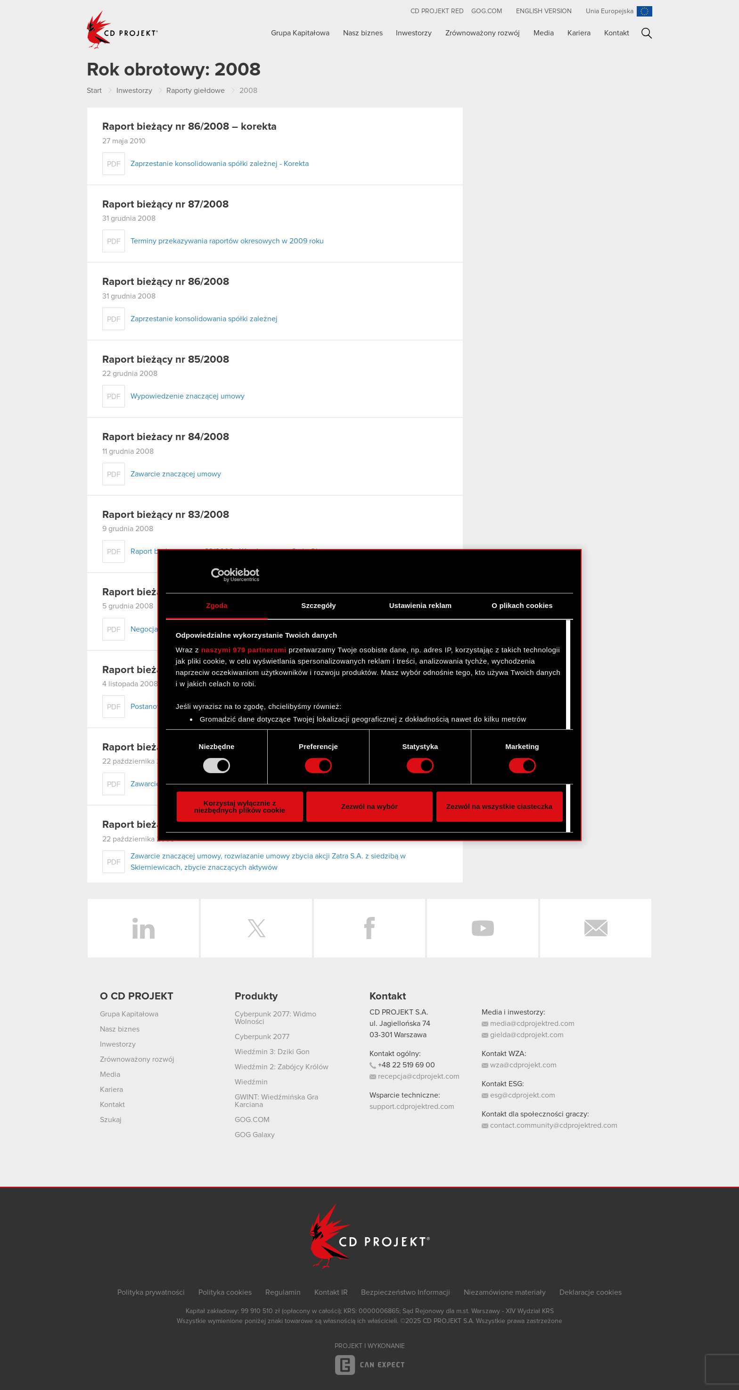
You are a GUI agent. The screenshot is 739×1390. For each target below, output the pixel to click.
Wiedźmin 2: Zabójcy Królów (281, 1067)
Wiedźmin (251, 1082)
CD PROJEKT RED (437, 11)
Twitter (256, 928)
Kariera (579, 33)
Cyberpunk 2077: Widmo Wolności (275, 1017)
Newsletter (595, 928)
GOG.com (486, 11)
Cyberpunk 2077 (262, 1036)
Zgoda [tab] (217, 605)
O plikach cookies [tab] (522, 605)
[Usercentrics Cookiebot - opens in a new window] (218, 575)
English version (544, 11)
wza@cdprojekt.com (519, 1065)
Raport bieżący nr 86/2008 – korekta (189, 127)
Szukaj (646, 33)
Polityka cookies (225, 1292)
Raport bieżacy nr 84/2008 (165, 437)
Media (544, 33)
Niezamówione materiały (505, 1292)
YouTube (482, 928)
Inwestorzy (414, 33)
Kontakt (616, 33)
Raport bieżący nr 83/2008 (165, 515)
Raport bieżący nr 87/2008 (165, 205)
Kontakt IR (331, 1292)
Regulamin (283, 1292)
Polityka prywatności (151, 1292)
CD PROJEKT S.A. (399, 1012)
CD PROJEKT (122, 29)
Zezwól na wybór (369, 806)
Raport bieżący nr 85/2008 (165, 360)
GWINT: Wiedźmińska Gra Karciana (276, 1100)
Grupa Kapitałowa (300, 33)
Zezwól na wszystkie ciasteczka (499, 806)
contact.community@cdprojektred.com (549, 1125)
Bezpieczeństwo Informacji (405, 1292)
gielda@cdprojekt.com (523, 1035)
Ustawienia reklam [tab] (420, 605)
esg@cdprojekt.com (518, 1095)
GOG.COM (252, 1120)
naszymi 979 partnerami (244, 650)
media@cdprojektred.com (528, 1023)
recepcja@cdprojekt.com (415, 1076)
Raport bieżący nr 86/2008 (165, 282)
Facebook (369, 928)
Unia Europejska (609, 11)
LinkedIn (143, 928)
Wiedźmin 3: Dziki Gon (272, 1052)
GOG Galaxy (255, 1135)
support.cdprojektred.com (412, 1106)
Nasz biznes (363, 33)
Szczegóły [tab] (318, 605)
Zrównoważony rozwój (482, 33)
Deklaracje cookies (590, 1292)
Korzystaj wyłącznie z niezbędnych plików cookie (239, 806)
